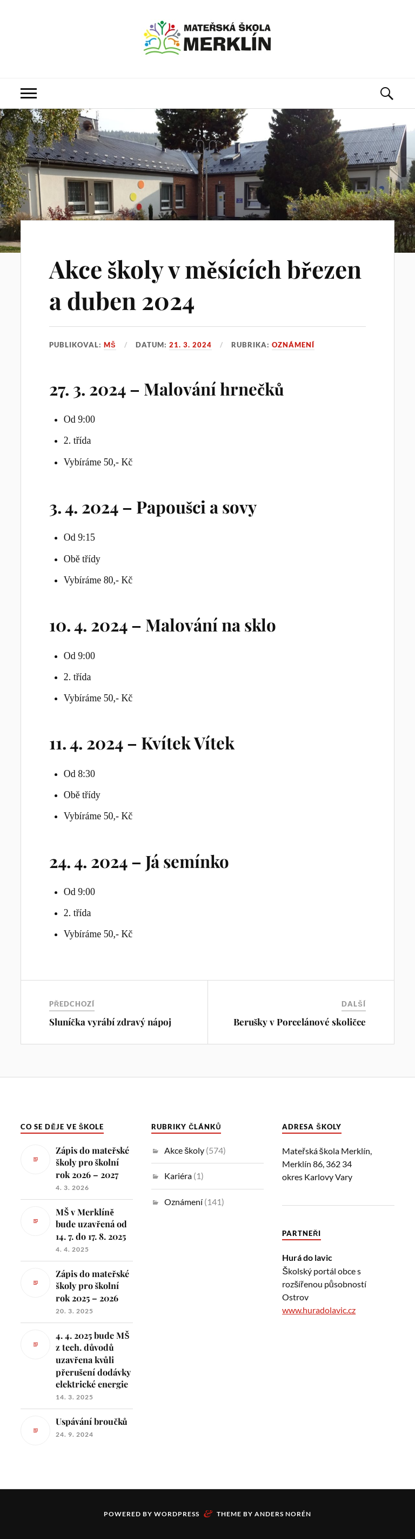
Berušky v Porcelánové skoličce (299, 1022)
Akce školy (184, 1150)
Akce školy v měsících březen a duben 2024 (205, 284)
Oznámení (293, 344)
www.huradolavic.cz (319, 1310)
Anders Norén (283, 1514)
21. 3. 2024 (190, 344)
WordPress (176, 1514)
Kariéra (178, 1175)
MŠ (110, 344)
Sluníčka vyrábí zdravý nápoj (110, 1022)
